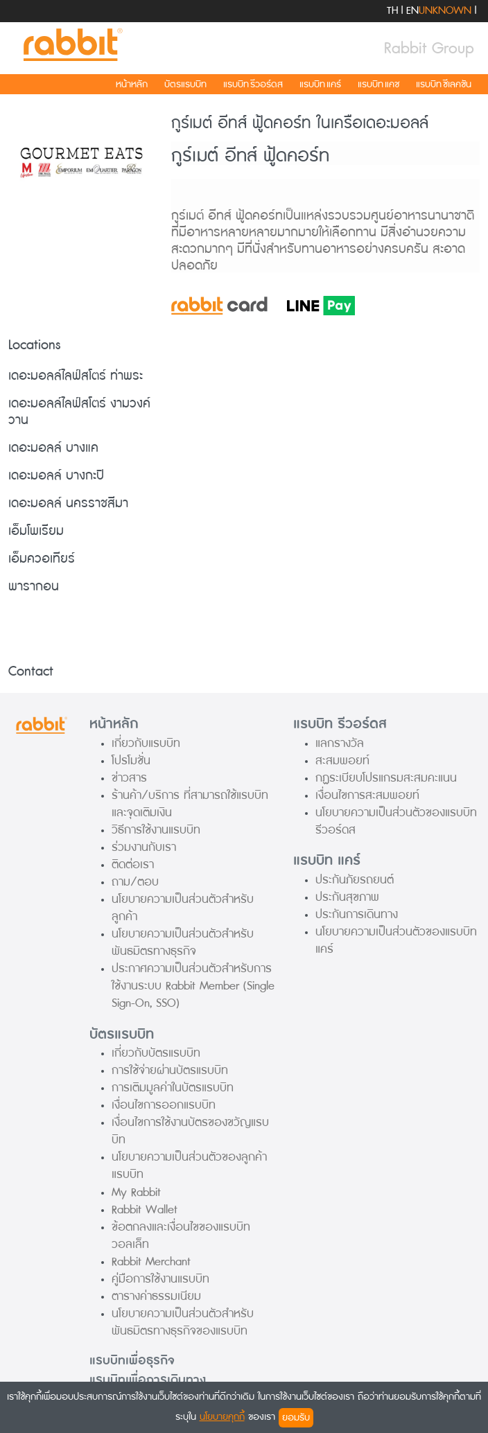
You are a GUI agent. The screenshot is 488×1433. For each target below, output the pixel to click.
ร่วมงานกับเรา (144, 847)
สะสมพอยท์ (342, 760)
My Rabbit (136, 1192)
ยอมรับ (296, 1417)
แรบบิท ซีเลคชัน (443, 84)
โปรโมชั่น (131, 760)
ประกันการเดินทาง (356, 914)
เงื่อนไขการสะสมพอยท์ (367, 795)
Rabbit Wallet (144, 1209)
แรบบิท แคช (378, 84)
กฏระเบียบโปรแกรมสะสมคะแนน (386, 778)
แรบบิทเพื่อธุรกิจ (132, 1360)
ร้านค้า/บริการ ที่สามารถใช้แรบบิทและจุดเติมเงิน (190, 804)
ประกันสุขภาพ (347, 897)
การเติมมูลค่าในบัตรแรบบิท (173, 1088)
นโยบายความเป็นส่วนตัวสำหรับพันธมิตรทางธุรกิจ (183, 942)
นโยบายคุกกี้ (222, 1416)
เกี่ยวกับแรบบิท (146, 743)
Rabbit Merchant (151, 1261)
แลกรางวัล (339, 743)
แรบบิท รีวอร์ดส (253, 84)
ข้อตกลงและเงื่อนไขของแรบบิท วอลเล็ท (181, 1235)
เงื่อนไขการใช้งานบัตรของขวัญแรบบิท (190, 1131)
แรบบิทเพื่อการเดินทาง (147, 1380)
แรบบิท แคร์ (320, 84)
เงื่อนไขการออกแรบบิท (164, 1105)
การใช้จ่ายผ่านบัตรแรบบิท (170, 1070)
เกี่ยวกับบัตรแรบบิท (156, 1053)
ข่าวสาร (129, 778)
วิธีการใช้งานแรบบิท (156, 830)
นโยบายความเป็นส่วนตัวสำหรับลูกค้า (183, 907)
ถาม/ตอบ (135, 882)
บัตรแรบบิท (185, 84)
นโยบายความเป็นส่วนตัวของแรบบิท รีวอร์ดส (396, 821)
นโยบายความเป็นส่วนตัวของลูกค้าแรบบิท (189, 1165)
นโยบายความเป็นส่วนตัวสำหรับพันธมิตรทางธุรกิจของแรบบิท (183, 1322)
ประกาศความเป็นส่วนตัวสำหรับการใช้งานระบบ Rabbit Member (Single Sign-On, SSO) (193, 985)
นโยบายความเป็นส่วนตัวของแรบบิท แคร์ (396, 940)
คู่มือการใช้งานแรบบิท (160, 1279)
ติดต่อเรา (133, 864)
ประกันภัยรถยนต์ (354, 880)
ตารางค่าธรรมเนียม (156, 1296)
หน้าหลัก (132, 84)
